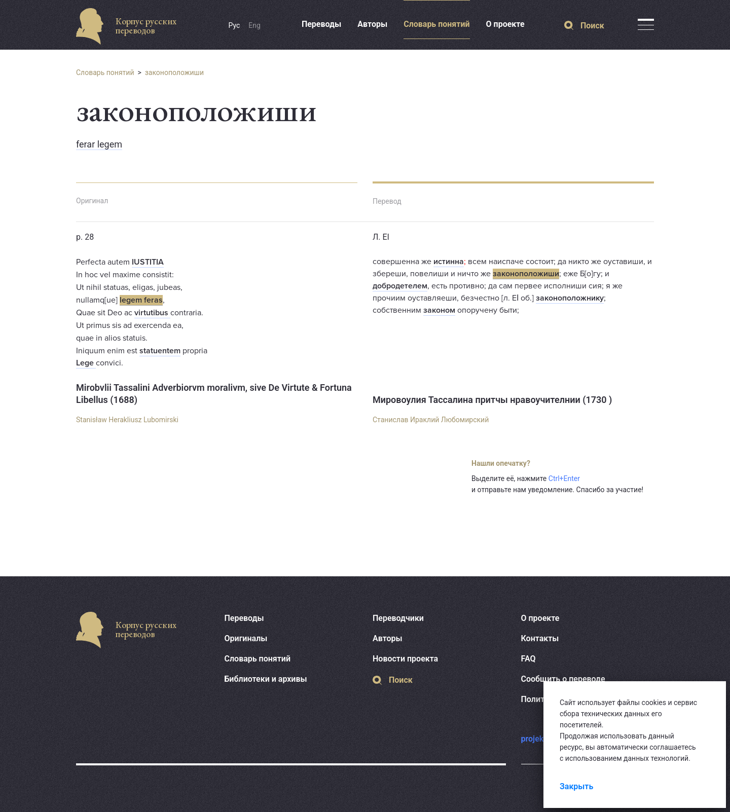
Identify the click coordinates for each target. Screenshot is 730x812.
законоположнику (570, 298)
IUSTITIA (148, 262)
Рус (234, 25)
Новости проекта (405, 658)
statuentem (159, 351)
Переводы (321, 24)
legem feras (141, 300)
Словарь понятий (436, 24)
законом (439, 310)
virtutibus (152, 313)
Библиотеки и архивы (266, 679)
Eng (254, 25)
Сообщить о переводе (563, 679)
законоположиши (174, 72)
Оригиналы (246, 638)
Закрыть (576, 786)
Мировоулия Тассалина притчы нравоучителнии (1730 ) (492, 399)
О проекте (505, 24)
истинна (448, 261)
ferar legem (99, 144)
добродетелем (400, 286)
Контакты (540, 638)
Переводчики (398, 618)
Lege (86, 363)
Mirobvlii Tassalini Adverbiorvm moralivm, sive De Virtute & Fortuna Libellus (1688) (214, 393)
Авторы (372, 24)
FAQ (528, 658)
